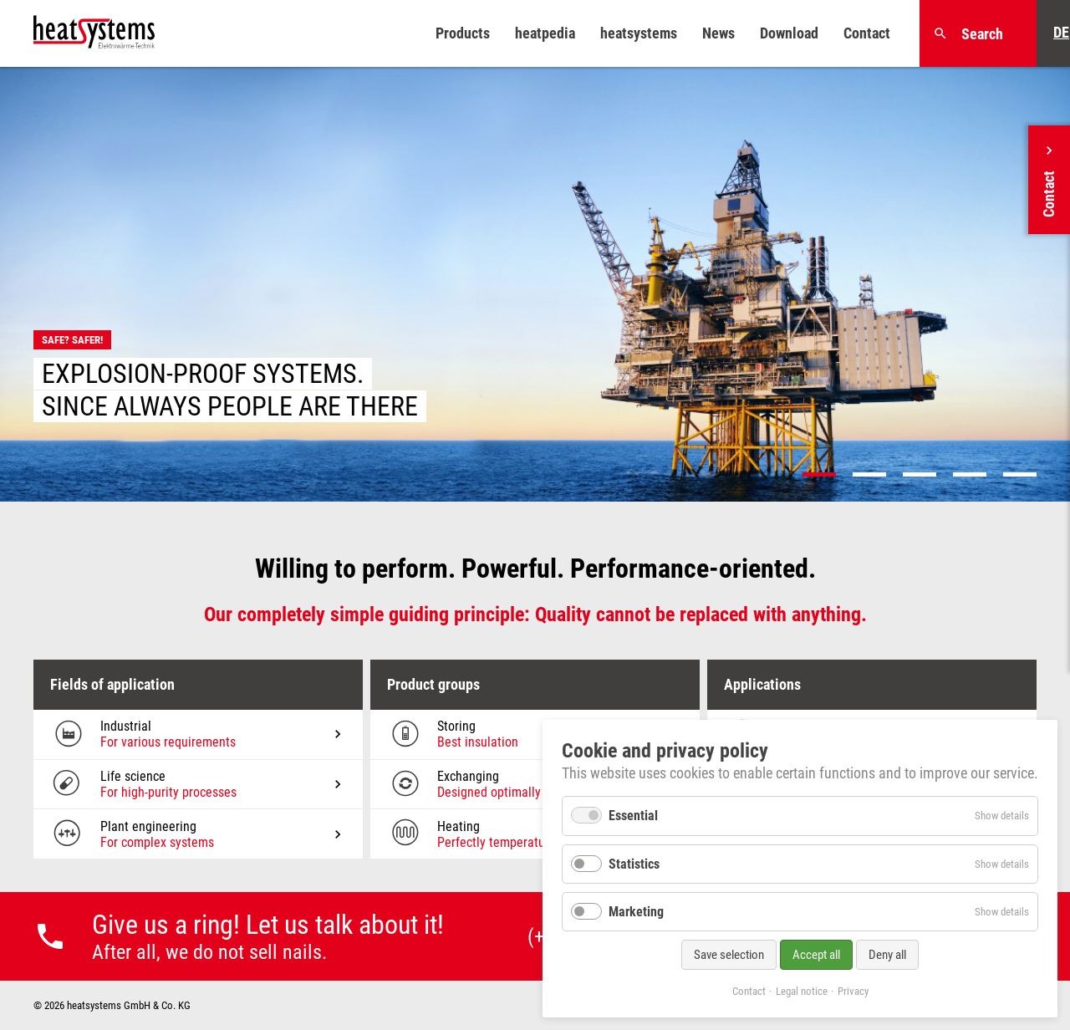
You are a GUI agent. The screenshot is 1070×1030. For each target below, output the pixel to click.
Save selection (729, 954)
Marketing (636, 912)
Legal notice (802, 991)
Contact (749, 991)
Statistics (634, 864)
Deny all (887, 954)
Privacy (853, 991)
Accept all (816, 954)
